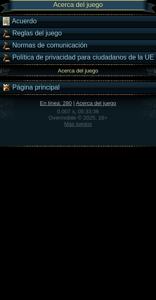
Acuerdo (19, 21)
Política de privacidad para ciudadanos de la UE (78, 57)
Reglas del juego (32, 33)
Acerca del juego (96, 103)
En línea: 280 (56, 103)
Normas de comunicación (44, 45)
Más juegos (78, 124)
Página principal (30, 87)
